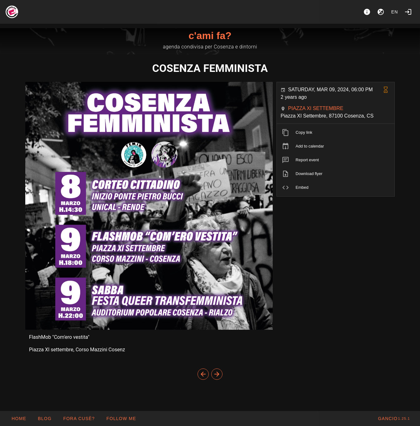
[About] (367, 12)
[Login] (408, 12)
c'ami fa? (209, 35)
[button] (79, 418)
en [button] (394, 11)
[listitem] (335, 132)
